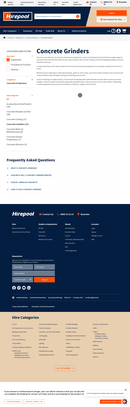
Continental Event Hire (38, 298)
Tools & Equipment (72, 355)
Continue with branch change (113, 402)
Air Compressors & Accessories (22, 328)
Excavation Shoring (55, 298)
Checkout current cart (34, 402)
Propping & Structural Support (76, 336)
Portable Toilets (71, 332)
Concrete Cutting (16, 119)
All (8, 99)
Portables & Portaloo (21, 64)
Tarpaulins (69, 351)
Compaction (16, 336)
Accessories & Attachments (19, 105)
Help (92, 239)
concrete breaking (102, 60)
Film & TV (67, 298)
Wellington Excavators (21, 355)
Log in (111, 13)
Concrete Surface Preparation (14, 138)
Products (11, 38)
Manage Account (96, 236)
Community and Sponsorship (74, 239)
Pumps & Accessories (73, 340)
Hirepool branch (98, 57)
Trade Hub (49, 31)
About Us (61, 31)
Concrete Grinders (47, 38)
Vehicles (14, 69)
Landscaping (43, 336)
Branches (121, 2)
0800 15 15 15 (106, 3)
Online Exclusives (79, 31)
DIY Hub (39, 31)
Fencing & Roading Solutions (48, 324)
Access (14, 324)
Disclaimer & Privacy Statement (43, 307)
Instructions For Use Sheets (21, 232)
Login (93, 228)
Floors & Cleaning (44, 328)
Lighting (41, 343)
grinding (112, 60)
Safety (68, 343)
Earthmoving (16, 351)
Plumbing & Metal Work (46, 355)
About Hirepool (70, 228)
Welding (95, 345)
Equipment (19, 38)
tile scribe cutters (105, 82)
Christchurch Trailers (101, 338)
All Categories (65, 368)
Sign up (93, 232)
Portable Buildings (72, 324)
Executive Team (70, 232)
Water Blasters (98, 342)
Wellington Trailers (101, 336)
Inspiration (27, 31)
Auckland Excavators (21, 353)
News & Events (70, 243)
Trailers (95, 332)
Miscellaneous (43, 347)
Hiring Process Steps (45, 239)
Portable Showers (72, 328)
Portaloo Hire (78, 298)
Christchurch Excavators (22, 357)
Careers (67, 236)
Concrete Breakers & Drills (19, 113)
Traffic (95, 328)
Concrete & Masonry (31, 38)
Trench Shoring (98, 349)
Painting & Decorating (46, 351)
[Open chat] (124, 401)
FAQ (66, 247)
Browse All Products (18, 228)
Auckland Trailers (100, 334)
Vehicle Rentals (22, 298)
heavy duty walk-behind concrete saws (93, 79)
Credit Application (71, 251)
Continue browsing (13, 402)
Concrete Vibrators (17, 144)
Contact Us (91, 3)
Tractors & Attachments (100, 324)
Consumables (16, 343)
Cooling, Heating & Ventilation (21, 347)
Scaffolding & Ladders (73, 347)
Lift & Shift (42, 340)
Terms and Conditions (20, 307)
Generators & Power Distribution (49, 332)
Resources (42, 236)
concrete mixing (88, 60)
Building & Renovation (19, 332)
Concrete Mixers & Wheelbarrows (15, 130)
